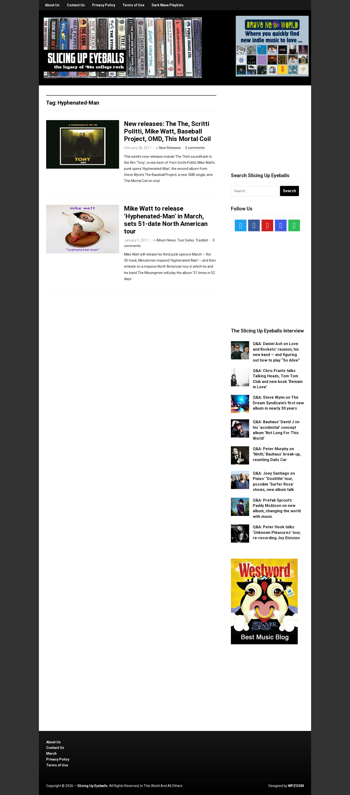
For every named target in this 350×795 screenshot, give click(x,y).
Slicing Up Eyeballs (92, 786)
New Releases (170, 148)
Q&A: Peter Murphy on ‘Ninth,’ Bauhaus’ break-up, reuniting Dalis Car (277, 454)
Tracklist (201, 240)
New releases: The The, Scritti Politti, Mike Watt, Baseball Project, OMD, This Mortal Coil (167, 131)
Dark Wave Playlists (168, 5)
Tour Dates (185, 240)
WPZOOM (296, 786)
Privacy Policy (103, 5)
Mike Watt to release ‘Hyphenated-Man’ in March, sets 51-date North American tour (166, 220)
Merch (51, 753)
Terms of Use (133, 5)
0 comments (195, 148)
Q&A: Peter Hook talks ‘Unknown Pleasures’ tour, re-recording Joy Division (277, 532)
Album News (166, 240)
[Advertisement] (267, 123)
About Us (52, 5)
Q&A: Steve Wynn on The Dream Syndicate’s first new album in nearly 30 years (278, 403)
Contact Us (76, 5)
